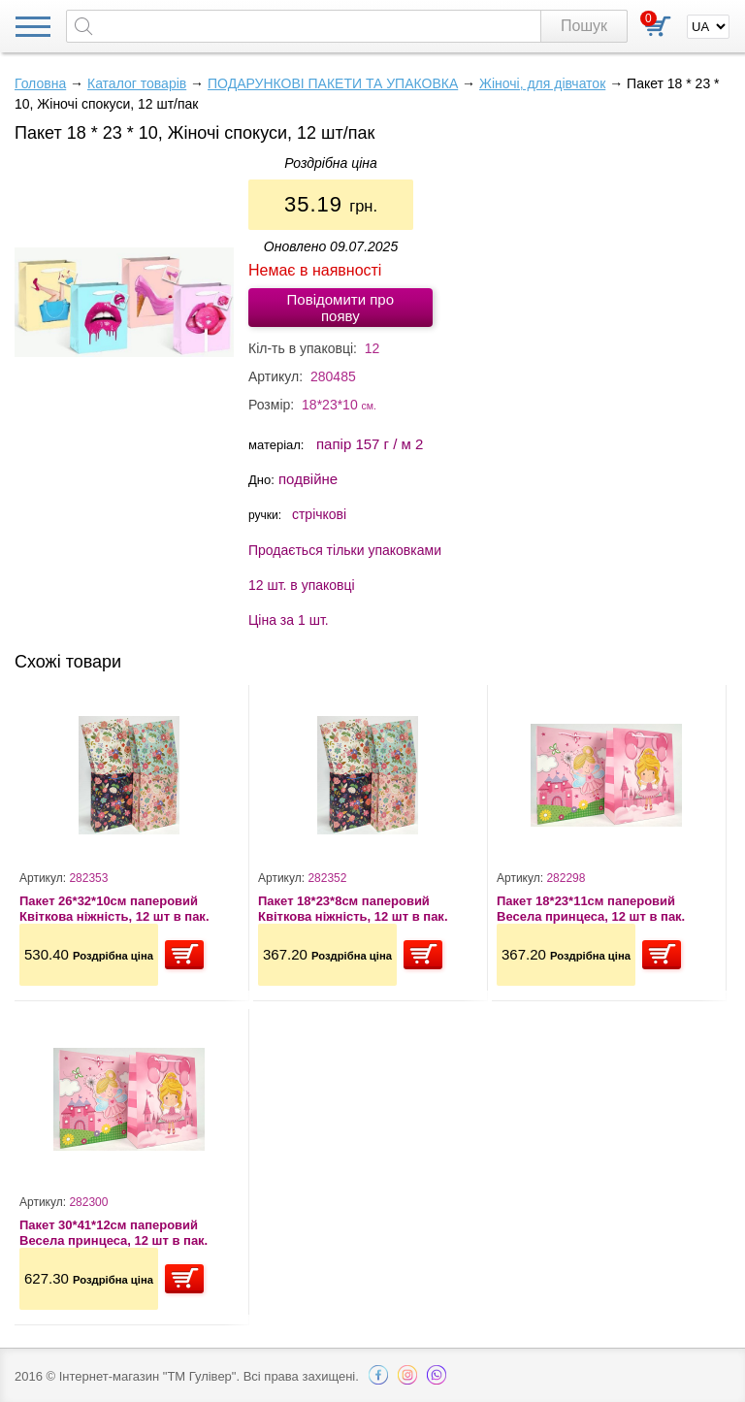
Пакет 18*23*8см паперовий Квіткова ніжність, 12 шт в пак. (353, 909)
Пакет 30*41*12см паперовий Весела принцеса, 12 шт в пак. (113, 1233)
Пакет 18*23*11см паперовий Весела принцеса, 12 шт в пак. (591, 909)
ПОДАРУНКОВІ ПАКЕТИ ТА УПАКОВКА (333, 83)
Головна (40, 83)
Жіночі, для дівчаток (542, 83)
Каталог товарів (136, 83)
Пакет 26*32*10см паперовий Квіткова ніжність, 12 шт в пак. (114, 909)
